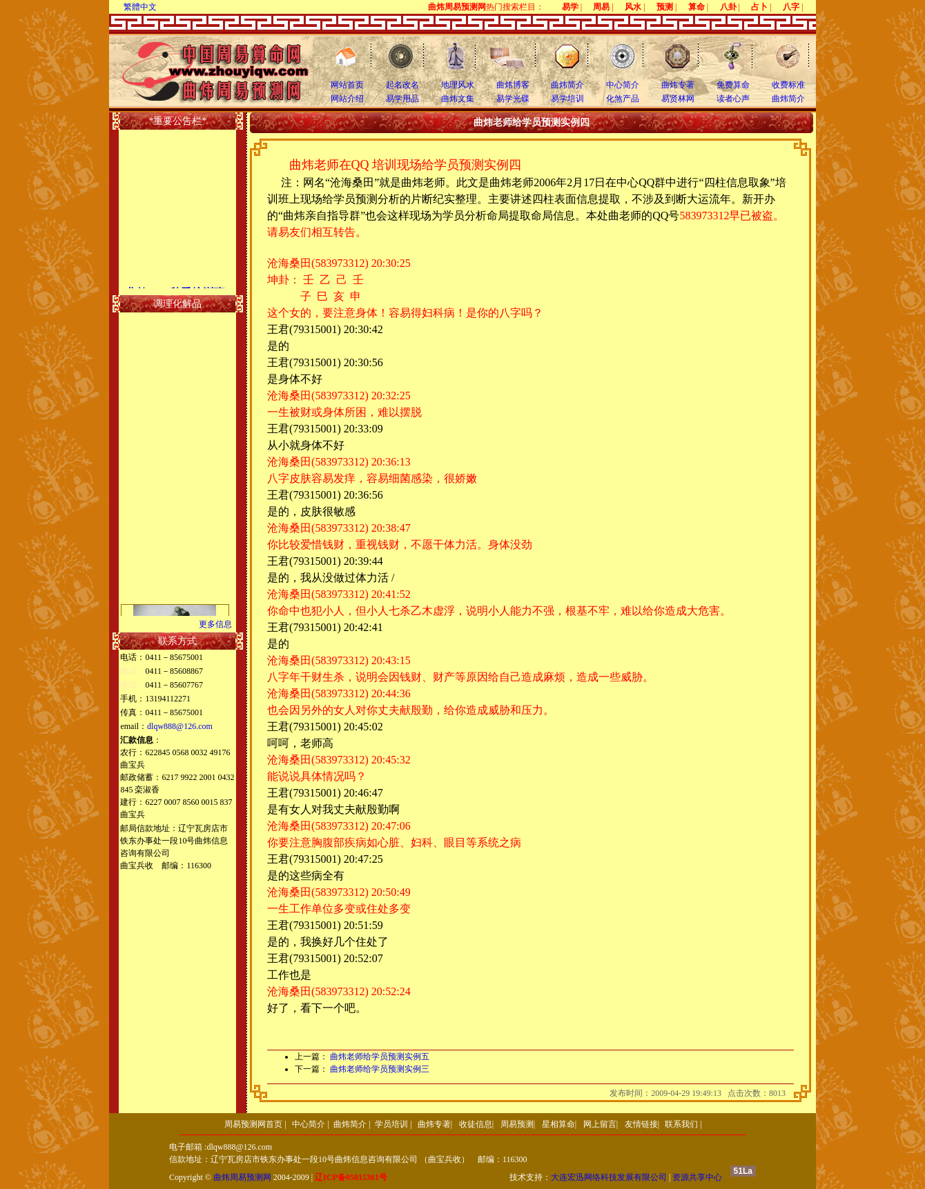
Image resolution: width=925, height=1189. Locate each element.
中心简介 (622, 85)
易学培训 (567, 98)
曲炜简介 (567, 85)
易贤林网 (677, 98)
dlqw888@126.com (180, 726)
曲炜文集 (457, 98)
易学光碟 (512, 98)
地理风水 (457, 85)
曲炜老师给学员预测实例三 (379, 1069)
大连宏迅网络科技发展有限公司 (609, 1177)
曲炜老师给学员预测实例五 (379, 1056)
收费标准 (788, 85)
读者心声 (733, 98)
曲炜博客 (512, 85)
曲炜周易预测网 (242, 1177)
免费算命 (733, 85)
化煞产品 (622, 98)
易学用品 (402, 98)
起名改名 (402, 85)
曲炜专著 (677, 85)
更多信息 (215, 624)
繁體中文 (140, 7)
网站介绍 (347, 98)
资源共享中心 (697, 1177)
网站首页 (347, 85)
